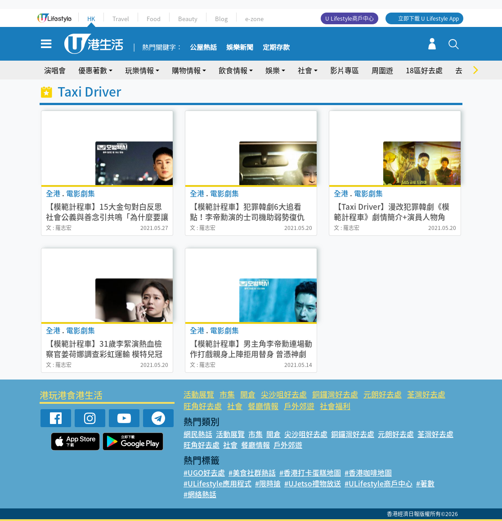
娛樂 (272, 70)
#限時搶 (268, 483)
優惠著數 (92, 70)
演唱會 (55, 70)
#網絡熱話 (200, 494)
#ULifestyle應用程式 (217, 483)
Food (154, 18)
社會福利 (335, 405)
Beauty (187, 18)
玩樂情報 (139, 70)
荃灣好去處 (426, 394)
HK (91, 18)
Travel (120, 18)
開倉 (247, 394)
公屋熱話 (203, 47)
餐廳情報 (263, 405)
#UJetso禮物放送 (312, 483)
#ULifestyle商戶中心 (378, 483)
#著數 (425, 483)
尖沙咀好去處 (284, 394)
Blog (221, 18)
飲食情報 (233, 70)
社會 (305, 70)
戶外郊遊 (299, 405)
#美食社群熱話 (252, 472)
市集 (227, 394)
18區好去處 (424, 70)
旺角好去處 (203, 405)
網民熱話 (198, 433)
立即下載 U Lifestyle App (428, 18)
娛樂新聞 (239, 47)
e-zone (254, 18)
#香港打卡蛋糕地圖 (310, 472)
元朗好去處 (382, 394)
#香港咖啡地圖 (368, 472)
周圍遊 (382, 70)
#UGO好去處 (204, 472)
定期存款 (276, 47)
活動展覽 (199, 394)
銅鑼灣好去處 (335, 394)
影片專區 (344, 70)
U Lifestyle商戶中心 (349, 18)
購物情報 (186, 70)
